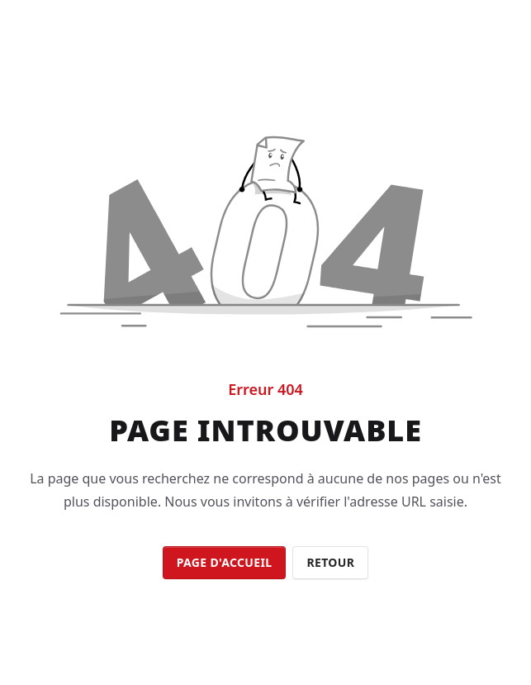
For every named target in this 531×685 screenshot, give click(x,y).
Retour (330, 562)
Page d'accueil (225, 562)
